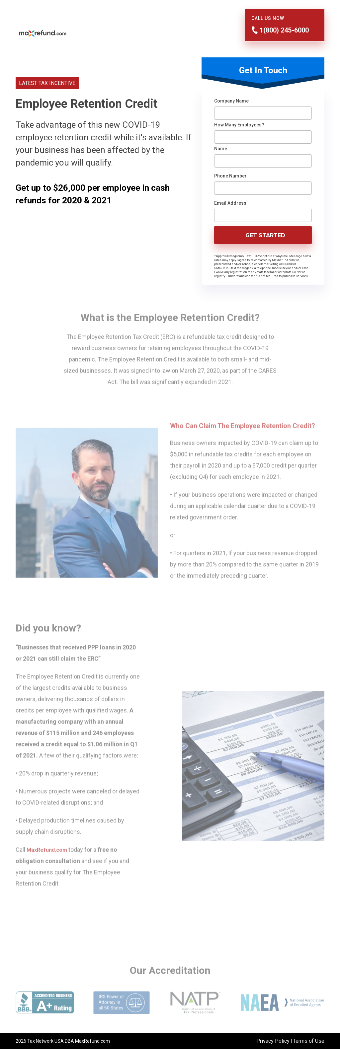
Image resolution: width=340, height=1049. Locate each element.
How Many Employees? (239, 124)
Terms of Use (308, 1041)
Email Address (230, 203)
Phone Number (230, 175)
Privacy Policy (273, 1041)
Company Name (231, 101)
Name (220, 148)
